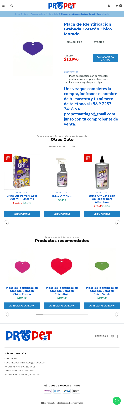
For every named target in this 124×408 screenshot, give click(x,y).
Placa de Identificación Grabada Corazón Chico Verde (102, 291)
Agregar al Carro (105, 58)
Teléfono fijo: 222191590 (19, 371)
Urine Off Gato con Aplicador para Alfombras (102, 199)
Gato (25, 14)
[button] (6, 222)
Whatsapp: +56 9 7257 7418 (20, 367)
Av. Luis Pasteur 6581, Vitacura (22, 375)
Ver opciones (22, 214)
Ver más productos (62, 147)
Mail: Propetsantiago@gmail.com (25, 363)
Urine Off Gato (62, 196)
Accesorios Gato (38, 14)
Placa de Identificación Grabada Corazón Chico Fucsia (22, 291)
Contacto (11, 359)
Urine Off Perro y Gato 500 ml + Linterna (21, 197)
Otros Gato (53, 14)
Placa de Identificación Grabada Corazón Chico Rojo (62, 291)
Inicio (17, 14)
